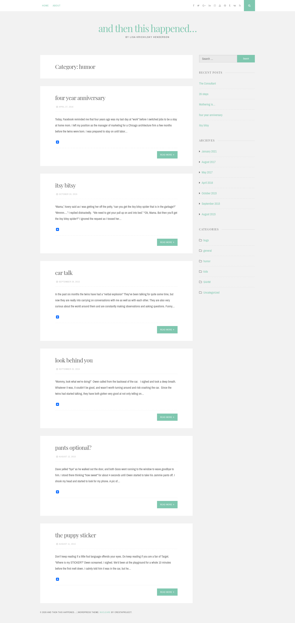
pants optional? (73, 447)
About (57, 5)
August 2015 (209, 214)
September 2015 (211, 204)
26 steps (203, 94)
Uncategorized (211, 292)
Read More (167, 154)
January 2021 (209, 151)
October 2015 (209, 193)
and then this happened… (147, 28)
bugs (206, 240)
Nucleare (105, 612)
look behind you (74, 360)
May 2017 (207, 172)
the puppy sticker (75, 535)
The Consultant (207, 83)
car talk (64, 272)
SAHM (207, 282)
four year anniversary (80, 98)
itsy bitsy (65, 185)
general (207, 250)
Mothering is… (207, 104)
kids (205, 271)
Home (45, 5)
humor (206, 261)
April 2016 (207, 183)
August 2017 (209, 162)
